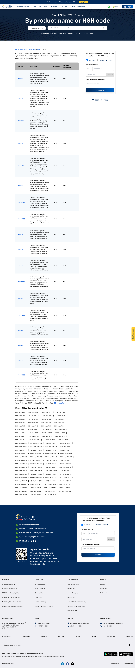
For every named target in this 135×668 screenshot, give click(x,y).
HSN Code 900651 (66, 457)
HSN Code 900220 (36, 446)
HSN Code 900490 (66, 450)
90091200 (21, 166)
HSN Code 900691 (50, 464)
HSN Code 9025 (20, 433)
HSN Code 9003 (47, 412)
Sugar (78, 33)
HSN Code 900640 (51, 457)
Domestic (92, 60)
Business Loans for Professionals (12, 606)
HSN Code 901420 (35, 495)
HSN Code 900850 (21, 471)
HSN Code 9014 (33, 422)
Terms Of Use (128, 664)
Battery (85, 33)
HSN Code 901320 (35, 491)
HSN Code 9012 (59, 419)
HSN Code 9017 (20, 426)
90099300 (21, 345)
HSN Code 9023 (46, 429)
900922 (20, 78)
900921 (20, 185)
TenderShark (111, 636)
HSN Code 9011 (46, 419)
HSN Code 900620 (21, 457)
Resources (103, 588)
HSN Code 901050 (50, 481)
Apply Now (83, 2)
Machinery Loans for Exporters (12, 602)
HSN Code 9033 (20, 440)
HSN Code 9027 (47, 433)
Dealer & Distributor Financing (77, 602)
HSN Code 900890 (36, 471)
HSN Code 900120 (49, 440)
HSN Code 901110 (50, 484)
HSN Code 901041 (65, 477)
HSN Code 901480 (50, 495)
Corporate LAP (72, 610)
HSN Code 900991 (50, 474)
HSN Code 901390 (65, 491)
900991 (20, 265)
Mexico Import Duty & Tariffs (44, 606)
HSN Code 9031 (47, 436)
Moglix (94, 636)
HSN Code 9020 (59, 426)
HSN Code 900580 (36, 453)
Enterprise (44, 636)
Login (127, 7)
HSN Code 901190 (35, 488)
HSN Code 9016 (59, 422)
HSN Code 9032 (60, 436)
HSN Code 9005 (20, 416)
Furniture (62, 33)
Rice (91, 33)
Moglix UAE (129, 636)
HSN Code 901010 (50, 477)
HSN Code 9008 (60, 416)
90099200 (21, 315)
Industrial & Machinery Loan (76, 606)
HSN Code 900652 (21, 460)
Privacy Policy (115, 664)
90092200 (21, 219)
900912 (20, 143)
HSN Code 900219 (21, 446)
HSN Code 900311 (65, 446)
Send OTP (110, 74)
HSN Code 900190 (50, 443)
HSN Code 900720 (36, 467)
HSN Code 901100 (35, 484)
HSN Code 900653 (36, 460)
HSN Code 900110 (34, 440)
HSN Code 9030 (34, 436)
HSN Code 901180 (21, 488)
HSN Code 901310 (21, 491)
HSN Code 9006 (34, 416)
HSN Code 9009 (20, 419)
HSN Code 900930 (36, 474)
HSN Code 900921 (21, 474)
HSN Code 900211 (65, 443)
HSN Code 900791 (50, 467)
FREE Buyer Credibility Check (11, 593)
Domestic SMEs (73, 580)
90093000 (21, 249)
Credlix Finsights (73, 593)
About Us (103, 580)
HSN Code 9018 (33, 426)
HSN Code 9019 (46, 426)
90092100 (21, 202)
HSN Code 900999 (36, 477)
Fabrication (26, 636)
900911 (20, 98)
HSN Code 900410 (51, 450)
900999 (20, 360)
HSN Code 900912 (65, 471)
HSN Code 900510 (21, 453)
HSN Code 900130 (63, 440)
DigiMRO (78, 636)
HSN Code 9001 (20, 412)
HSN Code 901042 (21, 481)
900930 (20, 235)
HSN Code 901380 (50, 491)
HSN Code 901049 (36, 481)
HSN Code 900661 (65, 460)
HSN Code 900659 (51, 460)
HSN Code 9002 (33, 412)
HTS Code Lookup (40, 602)
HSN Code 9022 (33, 429)
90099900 (21, 375)
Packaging (61, 636)
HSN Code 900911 (51, 471)
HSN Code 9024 (60, 429)
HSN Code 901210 (50, 488)
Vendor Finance (40, 588)
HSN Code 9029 (20, 436)
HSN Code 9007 (47, 416)
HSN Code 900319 (21, 450)
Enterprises (39, 580)
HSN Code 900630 (36, 457)
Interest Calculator (73, 584)
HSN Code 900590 (51, 453)
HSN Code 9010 (33, 419)
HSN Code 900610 (66, 453)
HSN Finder (38, 597)
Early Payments (40, 584)
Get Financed (100, 90)
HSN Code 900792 (65, 467)
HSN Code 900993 (21, 477)
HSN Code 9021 (20, 429)
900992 (20, 298)
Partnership (104, 593)
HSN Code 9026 (33, 433)
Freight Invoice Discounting (10, 597)
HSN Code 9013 (20, 422)
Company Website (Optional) (95, 79)
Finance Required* (92, 64)
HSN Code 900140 (21, 443)
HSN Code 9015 (46, 422)
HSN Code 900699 (65, 464)
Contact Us (71, 597)
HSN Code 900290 (51, 446)
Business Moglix (7, 636)
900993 (20, 331)
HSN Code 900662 (21, 464)
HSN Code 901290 (64, 488)
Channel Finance (40, 593)
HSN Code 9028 (60, 433)
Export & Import (106, 60)
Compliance (71, 588)
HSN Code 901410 (21, 495)
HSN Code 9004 (60, 412)
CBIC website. (59, 403)
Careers (102, 584)
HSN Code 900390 (36, 450)
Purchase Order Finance (9, 588)
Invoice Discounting (8, 584)
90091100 (21, 121)
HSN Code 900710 (21, 467)
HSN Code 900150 (36, 443)
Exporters (5, 580)
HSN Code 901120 (64, 484)
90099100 (21, 282)
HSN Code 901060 (65, 481)
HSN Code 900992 (65, 474)
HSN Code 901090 (21, 484)
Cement (71, 33)
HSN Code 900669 (36, 464)
